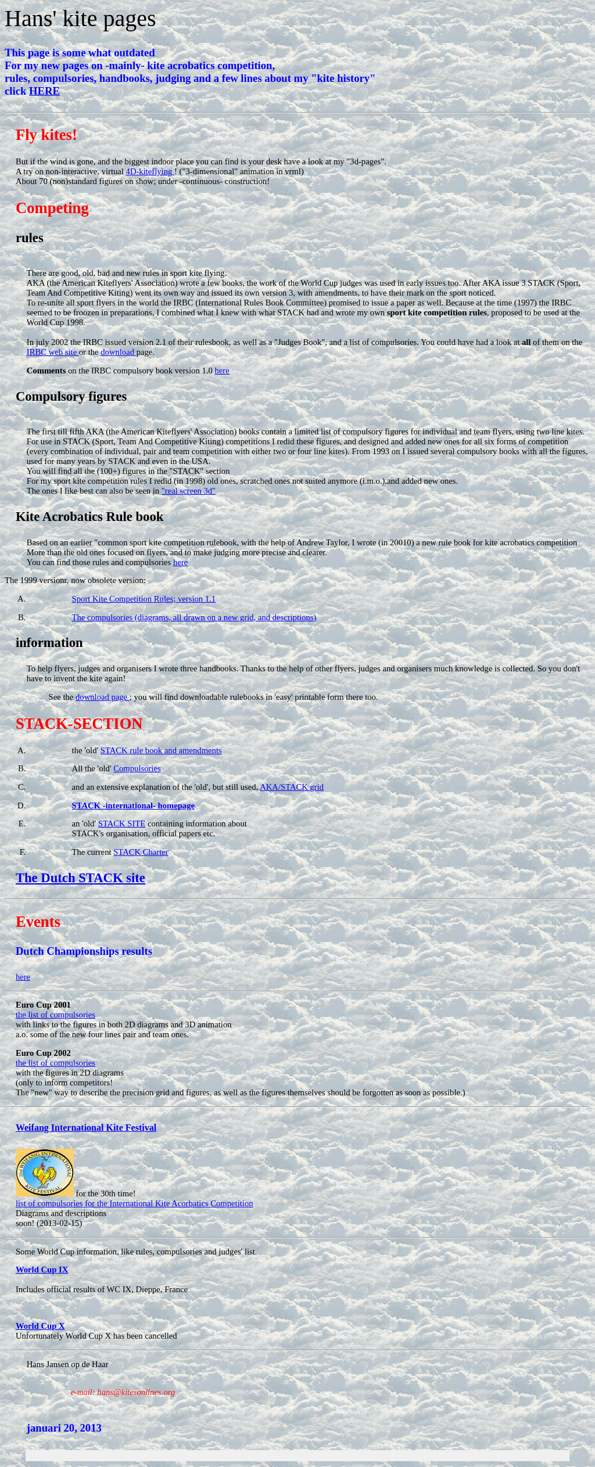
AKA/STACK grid (292, 787)
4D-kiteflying (150, 171)
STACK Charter (141, 852)
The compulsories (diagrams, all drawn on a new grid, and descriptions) (194, 617)
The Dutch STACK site (80, 878)
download (118, 352)
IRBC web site (53, 352)
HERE (44, 91)
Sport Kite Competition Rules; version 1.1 (144, 598)
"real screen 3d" (189, 490)
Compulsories (136, 768)
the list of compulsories (55, 1014)
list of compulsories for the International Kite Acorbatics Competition (134, 1203)
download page (103, 697)
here (221, 370)
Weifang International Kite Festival (86, 1127)
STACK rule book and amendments (161, 750)
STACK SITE (121, 823)
